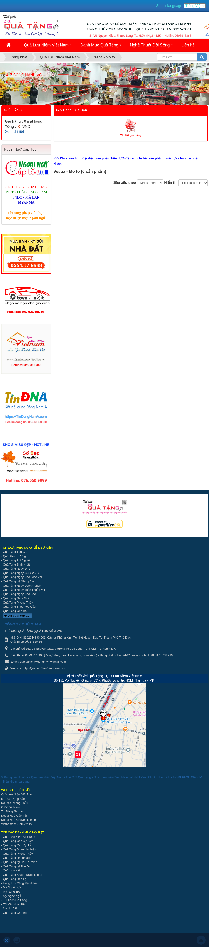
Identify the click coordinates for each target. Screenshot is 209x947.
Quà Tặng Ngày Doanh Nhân (22, 585)
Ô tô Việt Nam (10, 807)
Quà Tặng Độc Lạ (14, 879)
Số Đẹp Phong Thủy (14, 803)
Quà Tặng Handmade (17, 857)
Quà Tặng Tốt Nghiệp (17, 560)
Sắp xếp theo (124, 182)
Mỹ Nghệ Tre (11, 891)
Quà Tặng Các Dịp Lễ (17, 845)
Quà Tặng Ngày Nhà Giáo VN (22, 577)
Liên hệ (188, 45)
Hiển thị (170, 182)
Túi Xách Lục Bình (15, 904)
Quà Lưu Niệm (12, 870)
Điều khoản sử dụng (16, 781)
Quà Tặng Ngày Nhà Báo (19, 594)
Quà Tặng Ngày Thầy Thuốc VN (24, 589)
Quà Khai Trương (14, 556)
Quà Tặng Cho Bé (15, 611)
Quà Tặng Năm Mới (16, 598)
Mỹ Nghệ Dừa (12, 887)
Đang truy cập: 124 (17, 615)
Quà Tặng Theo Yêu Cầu (19, 606)
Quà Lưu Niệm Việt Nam (46, 45)
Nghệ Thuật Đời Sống (150, 45)
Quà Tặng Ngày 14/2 (16, 568)
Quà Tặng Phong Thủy (18, 602)
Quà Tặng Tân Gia (15, 551)
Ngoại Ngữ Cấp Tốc (14, 815)
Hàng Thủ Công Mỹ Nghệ (20, 883)
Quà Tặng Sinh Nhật (16, 564)
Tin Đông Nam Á (12, 811)
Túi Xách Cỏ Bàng (15, 900)
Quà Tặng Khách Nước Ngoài (22, 874)
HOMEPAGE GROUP (187, 777)
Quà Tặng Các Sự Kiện (18, 841)
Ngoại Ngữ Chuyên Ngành (18, 819)
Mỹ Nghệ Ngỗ (12, 896)
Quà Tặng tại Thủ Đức (17, 866)
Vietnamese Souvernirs (16, 824)
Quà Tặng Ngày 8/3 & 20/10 (21, 573)
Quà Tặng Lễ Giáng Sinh (19, 581)
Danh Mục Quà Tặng (99, 45)
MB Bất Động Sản (13, 799)
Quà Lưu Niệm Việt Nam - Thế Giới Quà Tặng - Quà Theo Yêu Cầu (75, 777)
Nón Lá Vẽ (10, 908)
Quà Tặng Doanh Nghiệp (19, 849)
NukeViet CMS (145, 777)
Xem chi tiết (14, 132)
